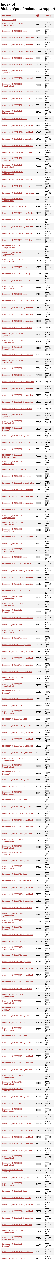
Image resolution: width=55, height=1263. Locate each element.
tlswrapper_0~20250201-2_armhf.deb (17, 402)
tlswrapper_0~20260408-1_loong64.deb (12, 759)
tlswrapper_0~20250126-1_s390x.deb (17, 267)
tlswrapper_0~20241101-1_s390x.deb (17, 179)
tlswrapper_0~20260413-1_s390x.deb (17, 860)
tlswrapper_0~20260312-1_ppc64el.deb (12, 604)
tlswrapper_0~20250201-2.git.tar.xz (16, 375)
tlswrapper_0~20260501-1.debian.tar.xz (12, 1110)
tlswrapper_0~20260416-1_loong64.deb (12, 995)
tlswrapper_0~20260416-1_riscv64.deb (12, 1009)
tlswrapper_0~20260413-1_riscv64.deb (12, 854)
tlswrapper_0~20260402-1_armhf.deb (17, 665)
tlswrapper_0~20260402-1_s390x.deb (17, 699)
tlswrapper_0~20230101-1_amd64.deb (18, 38)
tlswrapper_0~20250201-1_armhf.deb (17, 321)
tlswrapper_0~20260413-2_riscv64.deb (12, 928)
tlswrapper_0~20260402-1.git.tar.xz (16, 645)
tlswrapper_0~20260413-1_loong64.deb (12, 840)
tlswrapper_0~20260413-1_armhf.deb (17, 827)
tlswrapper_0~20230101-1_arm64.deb (17, 44)
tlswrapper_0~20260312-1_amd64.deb (18, 571)
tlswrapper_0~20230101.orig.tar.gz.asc (18, 105)
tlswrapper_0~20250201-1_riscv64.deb (12, 348)
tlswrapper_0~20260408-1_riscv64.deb (12, 773)
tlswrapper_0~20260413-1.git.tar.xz (16, 807)
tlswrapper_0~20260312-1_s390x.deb (17, 618)
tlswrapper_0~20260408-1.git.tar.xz (16, 726)
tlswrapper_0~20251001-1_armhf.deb (17, 503)
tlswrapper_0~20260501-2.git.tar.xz (16, 1198)
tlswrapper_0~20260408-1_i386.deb (17, 753)
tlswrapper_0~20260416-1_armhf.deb (17, 982)
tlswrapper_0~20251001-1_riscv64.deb (12, 530)
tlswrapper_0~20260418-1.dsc (14, 1036)
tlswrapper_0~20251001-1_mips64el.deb (12, 517)
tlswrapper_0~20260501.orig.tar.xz (16, 1258)
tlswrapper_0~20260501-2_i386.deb (17, 1225)
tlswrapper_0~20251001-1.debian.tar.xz (12, 463)
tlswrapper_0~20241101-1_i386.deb (17, 152)
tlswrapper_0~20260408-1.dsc (14, 719)
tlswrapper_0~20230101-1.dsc (14, 31)
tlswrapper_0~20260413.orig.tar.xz (16, 941)
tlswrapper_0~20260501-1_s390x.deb (17, 1177)
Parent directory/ (9, 20)
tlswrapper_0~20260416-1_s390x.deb (17, 1016)
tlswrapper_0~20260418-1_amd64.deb (18, 1049)
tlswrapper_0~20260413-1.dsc (14, 800)
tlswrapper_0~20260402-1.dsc (14, 638)
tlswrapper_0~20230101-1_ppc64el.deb (12, 85)
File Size (38, 16)
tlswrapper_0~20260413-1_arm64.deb (17, 820)
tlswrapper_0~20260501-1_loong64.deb (12, 1157)
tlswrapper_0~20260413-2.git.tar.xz (16, 881)
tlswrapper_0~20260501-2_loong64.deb (12, 1231)
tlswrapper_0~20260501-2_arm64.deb (17, 1211)
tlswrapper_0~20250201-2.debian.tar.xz (12, 361)
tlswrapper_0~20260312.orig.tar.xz (16, 625)
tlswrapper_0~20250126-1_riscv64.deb (12, 260)
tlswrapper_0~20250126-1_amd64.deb (18, 213)
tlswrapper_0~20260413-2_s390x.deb (17, 935)
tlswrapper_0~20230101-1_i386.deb (17, 65)
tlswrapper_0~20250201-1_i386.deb (17, 328)
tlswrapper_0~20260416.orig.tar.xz (16, 1022)
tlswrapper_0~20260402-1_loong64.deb (12, 678)
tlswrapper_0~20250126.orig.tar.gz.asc (18, 281)
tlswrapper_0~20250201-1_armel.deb (17, 314)
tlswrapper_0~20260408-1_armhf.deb (17, 746)
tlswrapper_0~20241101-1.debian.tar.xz (12, 112)
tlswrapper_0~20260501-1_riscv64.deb (12, 1171)
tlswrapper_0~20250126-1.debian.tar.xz (12, 200)
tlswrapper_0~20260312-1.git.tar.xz (16, 564)
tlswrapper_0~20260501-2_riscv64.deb (12, 1245)
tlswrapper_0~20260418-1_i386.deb (17, 1070)
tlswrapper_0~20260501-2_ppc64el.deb (12, 1238)
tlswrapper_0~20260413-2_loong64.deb (12, 915)
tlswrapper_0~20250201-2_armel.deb (17, 395)
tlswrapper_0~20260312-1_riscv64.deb (12, 611)
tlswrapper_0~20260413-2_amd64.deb (18, 887)
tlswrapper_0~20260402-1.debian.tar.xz (12, 631)
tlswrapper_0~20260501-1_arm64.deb (17, 1137)
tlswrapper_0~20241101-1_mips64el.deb (12, 159)
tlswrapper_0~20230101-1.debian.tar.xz (12, 24)
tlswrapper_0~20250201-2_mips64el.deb (12, 415)
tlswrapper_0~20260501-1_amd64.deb (18, 1130)
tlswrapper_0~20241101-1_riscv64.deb (12, 173)
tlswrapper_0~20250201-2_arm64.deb (17, 388)
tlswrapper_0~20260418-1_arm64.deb (17, 1056)
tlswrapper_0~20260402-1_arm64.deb (17, 658)
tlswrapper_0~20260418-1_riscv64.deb (12, 1090)
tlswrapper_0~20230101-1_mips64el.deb (12, 71)
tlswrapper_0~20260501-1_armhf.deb (17, 1144)
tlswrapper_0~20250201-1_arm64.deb (17, 308)
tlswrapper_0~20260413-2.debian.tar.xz (12, 867)
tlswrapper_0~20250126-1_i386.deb (17, 240)
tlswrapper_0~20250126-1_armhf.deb (17, 233)
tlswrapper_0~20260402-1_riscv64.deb (12, 692)
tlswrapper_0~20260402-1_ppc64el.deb (12, 685)
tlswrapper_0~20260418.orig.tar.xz (16, 1103)
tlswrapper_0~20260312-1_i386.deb (17, 591)
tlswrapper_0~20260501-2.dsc (14, 1191)
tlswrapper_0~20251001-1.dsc (14, 469)
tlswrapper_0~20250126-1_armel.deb (17, 227)
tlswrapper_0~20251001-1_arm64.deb (17, 490)
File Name (6, 16)
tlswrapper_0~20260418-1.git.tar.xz (16, 1043)
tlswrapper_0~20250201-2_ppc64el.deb (12, 422)
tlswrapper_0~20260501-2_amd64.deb (18, 1204)
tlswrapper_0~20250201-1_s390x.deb (17, 355)
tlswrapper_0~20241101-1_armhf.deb (17, 146)
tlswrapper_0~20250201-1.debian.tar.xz (12, 287)
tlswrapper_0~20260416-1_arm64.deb (17, 975)
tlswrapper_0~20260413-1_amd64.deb (18, 813)
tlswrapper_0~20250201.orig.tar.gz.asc (18, 449)
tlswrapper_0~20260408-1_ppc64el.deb (12, 766)
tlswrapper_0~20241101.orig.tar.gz (16, 186)
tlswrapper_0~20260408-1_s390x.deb (17, 780)
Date (47, 16)
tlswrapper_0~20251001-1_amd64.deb (18, 483)
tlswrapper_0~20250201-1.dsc (14, 294)
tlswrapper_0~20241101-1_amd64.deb (18, 125)
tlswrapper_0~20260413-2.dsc (14, 874)
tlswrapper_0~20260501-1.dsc (14, 1117)
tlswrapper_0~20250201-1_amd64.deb (18, 301)
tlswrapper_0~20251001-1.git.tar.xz (16, 476)
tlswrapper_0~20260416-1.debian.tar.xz (12, 948)
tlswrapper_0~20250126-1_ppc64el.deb (12, 254)
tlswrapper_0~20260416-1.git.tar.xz (16, 962)
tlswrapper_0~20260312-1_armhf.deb (17, 584)
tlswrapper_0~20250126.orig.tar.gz (16, 274)
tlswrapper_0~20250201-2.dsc (14, 368)
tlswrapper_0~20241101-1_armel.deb (17, 139)
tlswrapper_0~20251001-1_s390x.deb (17, 537)
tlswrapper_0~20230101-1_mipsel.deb (18, 78)
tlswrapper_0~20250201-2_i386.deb (17, 409)
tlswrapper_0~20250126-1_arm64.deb (17, 220)
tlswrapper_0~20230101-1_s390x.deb (17, 92)
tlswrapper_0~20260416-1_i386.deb (17, 989)
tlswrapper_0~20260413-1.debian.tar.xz (12, 793)
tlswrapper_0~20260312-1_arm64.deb (17, 577)
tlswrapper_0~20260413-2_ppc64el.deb (12, 921)
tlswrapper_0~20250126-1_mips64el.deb (12, 247)
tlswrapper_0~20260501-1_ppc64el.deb (12, 1164)
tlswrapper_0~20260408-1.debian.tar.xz (12, 712)
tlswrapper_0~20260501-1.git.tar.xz (16, 1123)
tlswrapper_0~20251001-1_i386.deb (17, 510)
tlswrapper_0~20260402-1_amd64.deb (18, 651)
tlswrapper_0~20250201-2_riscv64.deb (12, 429)
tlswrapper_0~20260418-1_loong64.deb (12, 1076)
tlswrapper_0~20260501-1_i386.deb (17, 1150)
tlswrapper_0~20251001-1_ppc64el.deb (12, 523)
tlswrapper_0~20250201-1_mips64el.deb (12, 334)
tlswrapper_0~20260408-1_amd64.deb (18, 732)
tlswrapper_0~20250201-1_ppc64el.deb (12, 341)
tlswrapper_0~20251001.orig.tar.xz (16, 544)
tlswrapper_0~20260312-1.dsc (14, 557)
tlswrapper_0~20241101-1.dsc (14, 119)
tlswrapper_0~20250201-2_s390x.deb (17, 436)
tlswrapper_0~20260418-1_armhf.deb (17, 1063)
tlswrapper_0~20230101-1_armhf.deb (17, 58)
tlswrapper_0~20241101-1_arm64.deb (17, 132)
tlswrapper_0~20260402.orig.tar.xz (16, 705)
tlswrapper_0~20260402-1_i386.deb (17, 672)
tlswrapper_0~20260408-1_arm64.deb (17, 739)
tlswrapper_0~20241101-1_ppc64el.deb (12, 166)
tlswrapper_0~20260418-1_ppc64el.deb (12, 1083)
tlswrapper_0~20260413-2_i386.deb (17, 908)
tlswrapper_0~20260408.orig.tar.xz (16, 786)
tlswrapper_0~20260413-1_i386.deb (17, 833)
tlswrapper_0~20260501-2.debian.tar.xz (12, 1184)
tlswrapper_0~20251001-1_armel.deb (17, 496)
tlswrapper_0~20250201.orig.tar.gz (16, 442)
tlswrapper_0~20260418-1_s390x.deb (17, 1097)
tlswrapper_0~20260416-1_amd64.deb (18, 968)
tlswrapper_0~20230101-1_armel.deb (17, 51)
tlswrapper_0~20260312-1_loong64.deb (12, 598)
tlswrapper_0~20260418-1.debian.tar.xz (12, 1029)
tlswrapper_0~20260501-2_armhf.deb (17, 1218)
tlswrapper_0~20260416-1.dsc (14, 955)
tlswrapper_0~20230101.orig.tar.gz (16, 98)
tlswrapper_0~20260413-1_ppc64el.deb (12, 847)
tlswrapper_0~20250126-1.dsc (14, 206)
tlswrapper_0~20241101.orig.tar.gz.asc (18, 193)
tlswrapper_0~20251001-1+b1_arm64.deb (12, 456)
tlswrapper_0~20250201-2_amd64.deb (18, 382)
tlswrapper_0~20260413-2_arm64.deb (17, 894)
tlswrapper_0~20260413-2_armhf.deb (17, 901)
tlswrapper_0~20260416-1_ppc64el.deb (12, 1002)
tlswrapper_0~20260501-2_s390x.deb (17, 1252)
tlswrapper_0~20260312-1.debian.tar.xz (12, 550)
